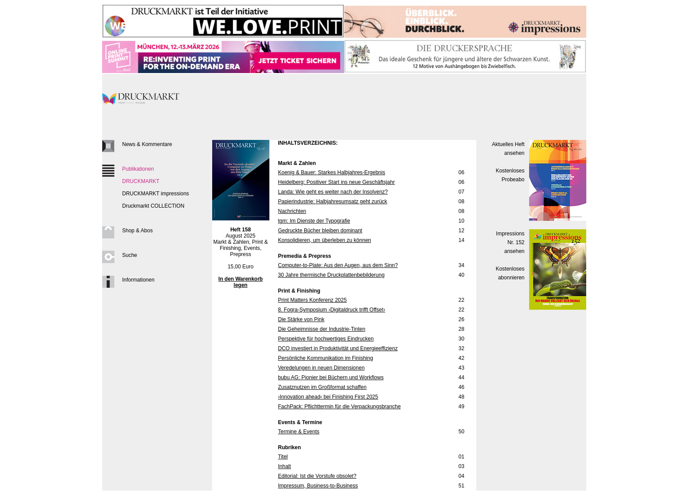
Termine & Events (299, 432)
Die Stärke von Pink (301, 319)
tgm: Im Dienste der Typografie (314, 221)
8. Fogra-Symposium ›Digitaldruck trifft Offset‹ (332, 310)
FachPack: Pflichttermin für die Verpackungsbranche (339, 406)
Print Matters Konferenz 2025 (312, 300)
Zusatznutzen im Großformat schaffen (322, 387)
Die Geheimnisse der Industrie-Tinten (321, 329)
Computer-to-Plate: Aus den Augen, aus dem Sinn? (338, 265)
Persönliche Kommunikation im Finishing (325, 358)
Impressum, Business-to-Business (318, 486)
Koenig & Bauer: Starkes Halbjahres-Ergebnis (331, 172)
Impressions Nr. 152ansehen (510, 242)
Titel (283, 457)
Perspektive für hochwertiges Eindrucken (326, 339)
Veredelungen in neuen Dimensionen (321, 368)
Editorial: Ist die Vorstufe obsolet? (317, 476)
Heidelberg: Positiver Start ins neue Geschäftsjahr (336, 182)
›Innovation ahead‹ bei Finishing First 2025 (328, 397)
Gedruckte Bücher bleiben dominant (320, 230)
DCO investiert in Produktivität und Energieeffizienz (338, 348)
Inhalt (284, 466)
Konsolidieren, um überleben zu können (324, 240)
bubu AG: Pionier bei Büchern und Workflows (331, 377)
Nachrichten (292, 211)
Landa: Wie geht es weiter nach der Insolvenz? (333, 192)
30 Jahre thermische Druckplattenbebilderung (331, 275)
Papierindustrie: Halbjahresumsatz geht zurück (332, 201)
